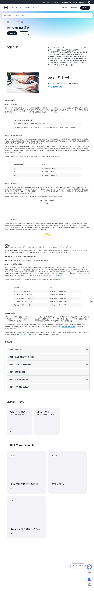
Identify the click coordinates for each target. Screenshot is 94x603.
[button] (15, 7)
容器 (8, 22)
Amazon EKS (15, 22)
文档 (20, 152)
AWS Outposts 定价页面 (68, 326)
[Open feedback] (92, 301)
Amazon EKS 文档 (51, 112)
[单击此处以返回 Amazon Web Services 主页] (6, 8)
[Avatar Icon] (89, 2)
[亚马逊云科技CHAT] (89, 567)
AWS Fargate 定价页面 (30, 334)
